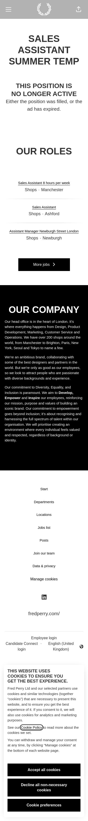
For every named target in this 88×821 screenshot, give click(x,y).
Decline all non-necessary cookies (44, 787)
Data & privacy (44, 566)
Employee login (44, 638)
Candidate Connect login (22, 646)
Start (44, 489)
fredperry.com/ (44, 613)
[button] (78, 9)
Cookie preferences (44, 805)
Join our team (44, 553)
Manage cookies (44, 579)
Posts (44, 540)
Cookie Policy (31, 727)
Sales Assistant (44, 207)
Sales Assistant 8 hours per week (44, 183)
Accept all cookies (44, 770)
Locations (43, 515)
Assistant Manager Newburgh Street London (44, 231)
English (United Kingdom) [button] (63, 646)
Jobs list (44, 528)
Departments (44, 502)
